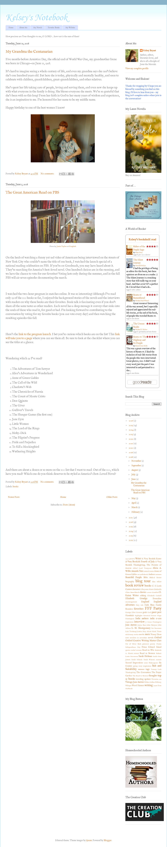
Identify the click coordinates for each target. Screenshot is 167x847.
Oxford (157, 637)
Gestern (139, 612)
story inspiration (144, 666)
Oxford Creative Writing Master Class (143, 640)
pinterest (145, 644)
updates (147, 679)
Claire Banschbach (132, 592)
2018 (131, 457)
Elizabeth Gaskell (154, 596)
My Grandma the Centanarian (29, 51)
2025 (131, 425)
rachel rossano (136, 650)
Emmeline (157, 598)
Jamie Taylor (61, 246)
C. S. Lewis (156, 586)
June (133, 479)
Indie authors (142, 618)
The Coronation (143, 672)
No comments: (48, 173)
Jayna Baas (142, 625)
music (147, 634)
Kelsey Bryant (149, 50)
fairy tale (139, 605)
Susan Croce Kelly (141, 346)
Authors (151, 574)
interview (139, 621)
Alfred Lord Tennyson (142, 568)
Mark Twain (156, 631)
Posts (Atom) (69, 504)
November (136, 461)
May (133, 498)
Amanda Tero (137, 571)
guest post (156, 612)
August (134, 470)
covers (149, 592)
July (133, 474)
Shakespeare (153, 663)
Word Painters (138, 685)
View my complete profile (136, 68)
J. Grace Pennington (153, 622)
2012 (131, 540)
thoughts (153, 675)
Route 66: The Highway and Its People (139, 340)
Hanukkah (129, 615)
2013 (131, 535)
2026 (131, 420)
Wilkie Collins (149, 682)
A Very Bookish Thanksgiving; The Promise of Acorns (143, 565)
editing (143, 595)
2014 (131, 531)
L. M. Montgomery (140, 628)
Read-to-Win (148, 650)
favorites (138, 609)
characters (136, 589)
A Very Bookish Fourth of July (140, 561)
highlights (139, 616)
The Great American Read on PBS (32, 192)
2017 (131, 517)
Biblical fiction (155, 577)
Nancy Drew (156, 634)
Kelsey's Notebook (36, 18)
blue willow (156, 582)
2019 (131, 452)
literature (158, 628)
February (135, 512)
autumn (158, 574)
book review (134, 585)
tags (148, 669)
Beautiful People (133, 577)
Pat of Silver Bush (133, 644)
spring (135, 666)
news (127, 638)
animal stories (149, 571)
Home (10, 27)
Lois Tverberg (130, 631)
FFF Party (153, 608)
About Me (23, 27)
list (152, 628)
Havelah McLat (140, 266)
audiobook (144, 574)
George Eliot (130, 612)
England (145, 601)
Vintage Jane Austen (134, 682)
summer (141, 669)
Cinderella (157, 589)
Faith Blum (150, 605)
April (134, 502)
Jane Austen (131, 624)
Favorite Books (54, 27)
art (139, 574)
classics (143, 592)
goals (145, 612)
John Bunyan (152, 625)
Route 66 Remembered (139, 296)
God (149, 612)
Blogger (107, 840)
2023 (131, 434)
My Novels (37, 27)
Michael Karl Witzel (142, 301)
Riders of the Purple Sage (139, 248)
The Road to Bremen (140, 676)
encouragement (131, 602)
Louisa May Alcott (144, 631)
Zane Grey (139, 253)
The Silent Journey (138, 261)
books (15, 486)
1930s (127, 559)
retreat (136, 653)
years (155, 685)
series (146, 663)
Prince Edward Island (152, 647)
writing (149, 685)
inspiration (129, 622)
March (134, 507)
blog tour (143, 581)
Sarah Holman (145, 656)
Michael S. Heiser (141, 330)
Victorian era (156, 679)
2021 (131, 443)
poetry (152, 644)
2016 (131, 522)
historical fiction (149, 616)
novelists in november (138, 638)
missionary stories (132, 634)
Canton (128, 589)
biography (129, 581)
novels (150, 637)
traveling (139, 679)
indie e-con (155, 618)
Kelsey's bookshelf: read (142, 239)
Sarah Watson (149, 660)
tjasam (89, 840)
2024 (131, 429)
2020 (131, 448)
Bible (145, 577)
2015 (131, 526)
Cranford (155, 592)
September (136, 465)
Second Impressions (134, 663)
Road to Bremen (147, 653)
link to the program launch (35, 334)
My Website (70, 27)
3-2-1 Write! (135, 558)
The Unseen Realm (138, 325)
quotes (127, 650)
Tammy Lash (156, 669)
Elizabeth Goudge (136, 598)
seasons (158, 660)
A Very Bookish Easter (151, 559)
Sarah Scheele (137, 660)
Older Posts (111, 497)
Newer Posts (14, 497)
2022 (131, 439)
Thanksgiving (130, 672)
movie (141, 634)
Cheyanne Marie (147, 589)
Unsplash (72, 246)
